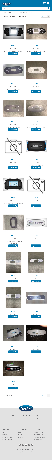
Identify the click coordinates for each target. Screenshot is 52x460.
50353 (13, 382)
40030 (36, 311)
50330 (36, 346)
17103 (13, 83)
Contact (4, 436)
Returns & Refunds (7, 437)
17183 (13, 160)
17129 (36, 121)
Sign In (20, 432)
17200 (36, 160)
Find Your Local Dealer (26, 422)
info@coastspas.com (40, 437)
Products (4, 434)
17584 (36, 276)
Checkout (20, 437)
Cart (19, 436)
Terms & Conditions (29, 452)
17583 (13, 276)
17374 (36, 198)
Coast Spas (9, 3)
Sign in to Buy (13, 53)
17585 (13, 311)
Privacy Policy (21, 452)
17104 (36, 83)
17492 (13, 236)
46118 (13, 346)
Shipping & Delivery (7, 439)
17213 (13, 198)
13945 (13, 45)
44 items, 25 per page (9, 16)
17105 (13, 121)
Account (20, 434)
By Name (22, 16)
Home (3, 432)
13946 (36, 45)
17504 (36, 236)
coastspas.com (38, 439)
